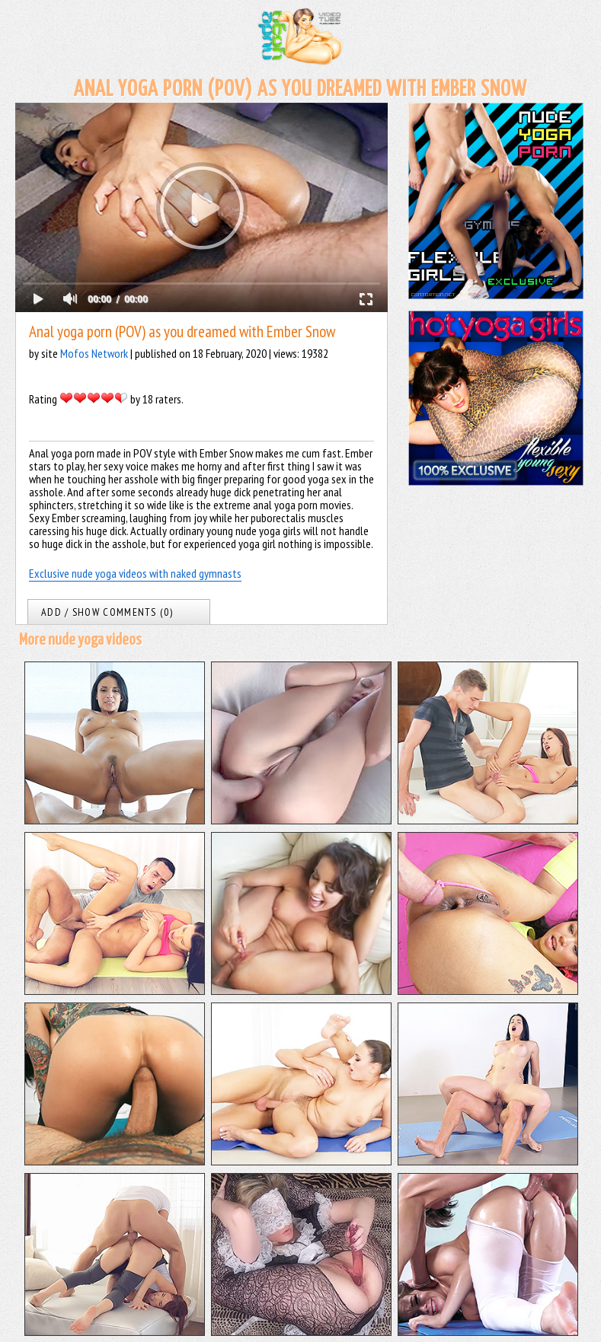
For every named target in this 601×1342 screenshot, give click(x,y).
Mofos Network (94, 353)
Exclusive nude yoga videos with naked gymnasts (135, 573)
